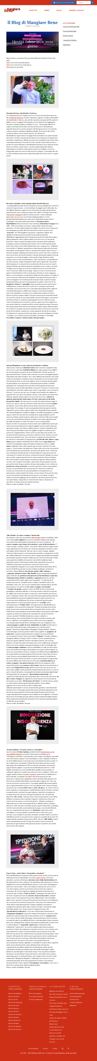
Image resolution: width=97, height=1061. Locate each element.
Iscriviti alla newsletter (64, 2)
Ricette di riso (13, 999)
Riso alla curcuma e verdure (58, 994)
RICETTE (33, 10)
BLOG (59, 10)
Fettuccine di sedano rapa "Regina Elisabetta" (58, 1004)
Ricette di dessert (15, 1020)
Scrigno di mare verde (56, 1027)
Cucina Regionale (69, 31)
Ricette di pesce (14, 1008)
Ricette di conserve (15, 1029)
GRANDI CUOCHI (76, 10)
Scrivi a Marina (33, 1048)
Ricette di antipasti (15, 993)
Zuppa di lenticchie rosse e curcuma (58, 998)
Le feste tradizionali (36, 999)
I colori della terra (55, 1030)
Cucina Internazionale (71, 27)
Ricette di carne (14, 1005)
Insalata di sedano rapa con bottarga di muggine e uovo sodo (58, 1012)
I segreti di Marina (70, 40)
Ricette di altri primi (15, 1002)
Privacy (45, 1048)
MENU (46, 10)
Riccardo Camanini (15, 215)
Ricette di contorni (15, 1014)
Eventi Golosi (68, 36)
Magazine (66, 45)
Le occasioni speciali (36, 996)
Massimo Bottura (16, 118)
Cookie (55, 1048)
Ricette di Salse (14, 1017)
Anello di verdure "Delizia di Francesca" (58, 1019)
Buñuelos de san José (56, 991)
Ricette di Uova (14, 1011)
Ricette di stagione (35, 993)
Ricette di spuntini (15, 1026)
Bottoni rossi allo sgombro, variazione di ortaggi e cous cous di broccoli (57, 1037)
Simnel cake (53, 1024)
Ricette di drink (14, 1023)
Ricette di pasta (14, 996)
